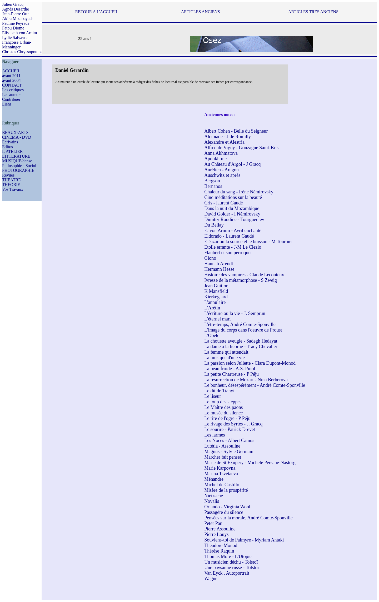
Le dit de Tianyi (219, 390)
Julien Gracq (12, 4)
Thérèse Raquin (219, 551)
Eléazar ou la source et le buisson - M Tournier (248, 241)
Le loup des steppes (222, 401)
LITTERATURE (16, 156)
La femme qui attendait (226, 352)
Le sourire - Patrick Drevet (229, 429)
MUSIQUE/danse (17, 161)
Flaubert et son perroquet (228, 252)
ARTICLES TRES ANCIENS (313, 11)
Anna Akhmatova (220, 153)
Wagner (211, 578)
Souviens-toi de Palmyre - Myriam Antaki (244, 540)
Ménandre (213, 479)
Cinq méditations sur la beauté (233, 197)
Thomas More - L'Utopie (228, 556)
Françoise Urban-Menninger (17, 44)
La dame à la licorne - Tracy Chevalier (240, 346)
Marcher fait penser (222, 457)
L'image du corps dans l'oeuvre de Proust (243, 330)
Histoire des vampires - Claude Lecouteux (244, 274)
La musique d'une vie (224, 357)
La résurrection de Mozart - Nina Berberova (246, 379)
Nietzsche (213, 495)
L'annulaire (215, 302)
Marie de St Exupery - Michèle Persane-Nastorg (250, 462)
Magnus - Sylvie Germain (228, 451)
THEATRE (11, 180)
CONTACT (12, 85)
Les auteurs (11, 94)
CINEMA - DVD (16, 137)
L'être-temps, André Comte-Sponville (240, 324)
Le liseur (212, 396)
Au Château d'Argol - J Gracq (232, 164)
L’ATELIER (12, 151)
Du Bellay (214, 225)
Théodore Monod (220, 545)
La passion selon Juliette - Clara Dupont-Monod (250, 363)
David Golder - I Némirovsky (232, 214)
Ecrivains (10, 142)
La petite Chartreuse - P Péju (231, 374)
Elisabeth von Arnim (19, 33)
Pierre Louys (216, 534)
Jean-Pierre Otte (15, 14)
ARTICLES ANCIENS (200, 11)
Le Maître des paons (223, 407)
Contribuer (11, 99)
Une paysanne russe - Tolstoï (231, 567)
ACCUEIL (11, 71)
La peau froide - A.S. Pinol (229, 368)
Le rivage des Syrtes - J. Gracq (233, 424)
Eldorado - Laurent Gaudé (229, 236)
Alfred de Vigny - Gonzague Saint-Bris (241, 147)
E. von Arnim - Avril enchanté (232, 230)
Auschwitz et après (222, 175)
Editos (7, 146)
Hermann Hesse (219, 269)
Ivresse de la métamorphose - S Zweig (240, 280)
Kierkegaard (216, 296)
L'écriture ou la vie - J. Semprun (234, 313)
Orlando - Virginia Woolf (228, 506)
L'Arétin (212, 307)
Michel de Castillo (221, 484)
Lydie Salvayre (14, 37)
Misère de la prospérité (226, 490)
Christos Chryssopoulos (22, 51)
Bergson (212, 180)
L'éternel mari (217, 319)
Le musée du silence (223, 412)
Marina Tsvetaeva (221, 473)
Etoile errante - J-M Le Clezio (232, 247)
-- (56, 93)
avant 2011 (11, 75)
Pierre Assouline (220, 528)
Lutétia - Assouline (222, 446)
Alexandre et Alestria (224, 142)
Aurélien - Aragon (221, 169)
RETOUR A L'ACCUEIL (96, 11)
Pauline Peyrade (15, 23)
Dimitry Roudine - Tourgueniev (234, 219)
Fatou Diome (13, 28)
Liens (7, 104)
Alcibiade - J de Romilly (227, 136)
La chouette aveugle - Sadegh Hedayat (240, 341)
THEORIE (11, 184)
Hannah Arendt (218, 263)
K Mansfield (216, 291)
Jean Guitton (216, 285)
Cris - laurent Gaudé (223, 202)
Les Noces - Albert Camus (229, 440)
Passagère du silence (223, 512)
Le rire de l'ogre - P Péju (227, 418)
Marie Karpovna (219, 468)
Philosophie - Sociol (19, 165)
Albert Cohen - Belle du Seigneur (236, 131)
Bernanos (213, 186)
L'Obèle (211, 335)
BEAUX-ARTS (15, 132)
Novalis (211, 501)
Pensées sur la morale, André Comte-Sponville (248, 517)
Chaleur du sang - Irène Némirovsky (238, 191)
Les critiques (13, 90)
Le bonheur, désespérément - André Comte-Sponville (254, 385)
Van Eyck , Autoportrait (226, 573)
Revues (8, 175)
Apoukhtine (215, 158)
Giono (210, 258)
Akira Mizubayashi (18, 18)
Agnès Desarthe (15, 9)
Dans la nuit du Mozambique (231, 208)
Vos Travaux (12, 189)
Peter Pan (213, 523)
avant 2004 (11, 80)
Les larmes (214, 435)
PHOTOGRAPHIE (18, 170)
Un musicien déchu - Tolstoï (231, 562)
